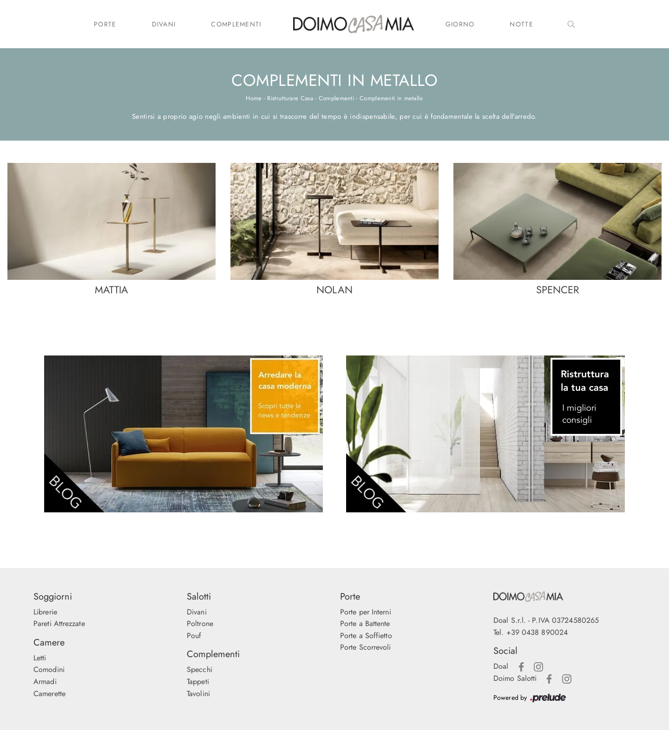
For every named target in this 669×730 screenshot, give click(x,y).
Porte (105, 24)
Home (254, 98)
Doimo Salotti (515, 678)
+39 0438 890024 (537, 632)
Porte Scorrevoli (365, 647)
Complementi (236, 24)
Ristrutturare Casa (290, 98)
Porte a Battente (365, 623)
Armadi (45, 681)
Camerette (49, 693)
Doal (500, 666)
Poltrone (200, 623)
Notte (521, 24)
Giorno (460, 24)
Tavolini (198, 693)
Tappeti (198, 681)
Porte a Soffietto (366, 635)
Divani (164, 24)
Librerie (45, 612)
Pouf (194, 635)
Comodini (49, 669)
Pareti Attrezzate (59, 623)
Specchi (199, 669)
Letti (39, 657)
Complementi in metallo (391, 98)
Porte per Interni (365, 612)
